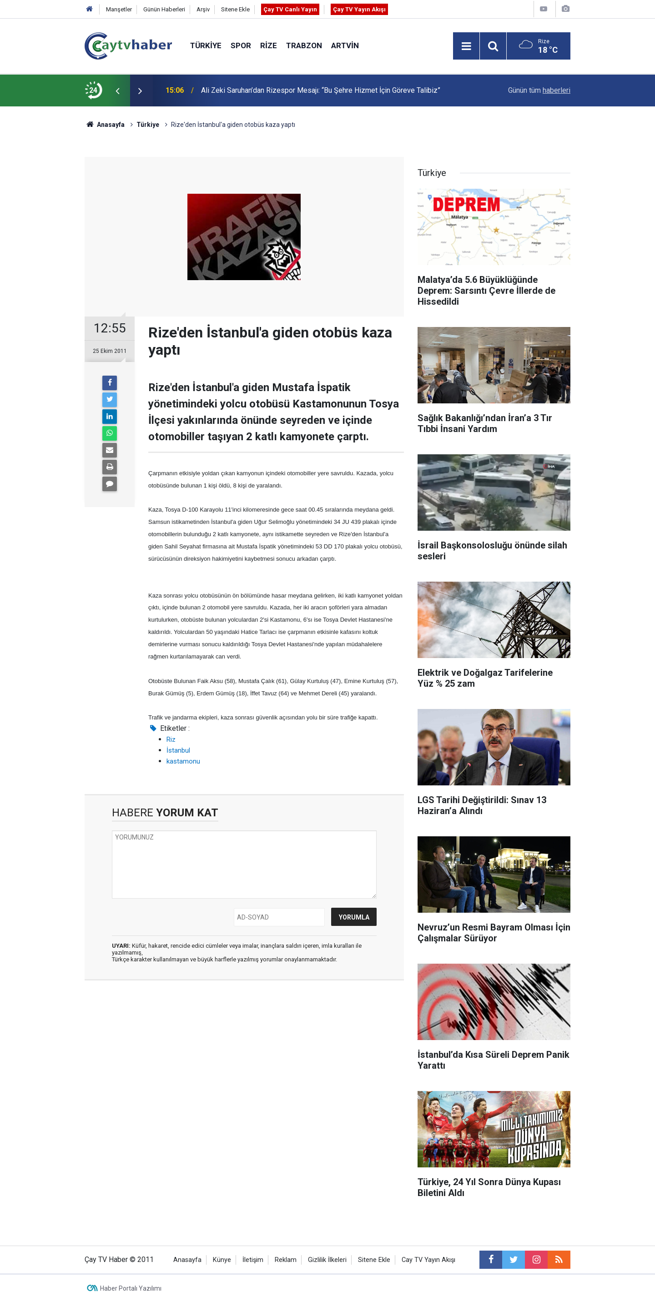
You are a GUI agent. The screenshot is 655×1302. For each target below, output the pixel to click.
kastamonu (183, 761)
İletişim (252, 1260)
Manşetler (119, 9)
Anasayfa (187, 1260)
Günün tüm (539, 90)
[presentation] (117, 90)
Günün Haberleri (164, 9)
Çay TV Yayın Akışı (359, 9)
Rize (268, 45)
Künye (222, 1260)
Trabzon (304, 45)
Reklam (286, 1260)
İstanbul (178, 750)
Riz (171, 739)
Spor (241, 45)
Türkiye (206, 45)
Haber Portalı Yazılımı (130, 1288)
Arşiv (203, 9)
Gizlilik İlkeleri (327, 1260)
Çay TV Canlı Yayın (290, 9)
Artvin (345, 45)
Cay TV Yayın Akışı (428, 1260)
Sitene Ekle (235, 9)
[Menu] (466, 46)
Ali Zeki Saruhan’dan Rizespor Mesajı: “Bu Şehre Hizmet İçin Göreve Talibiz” (320, 90)
